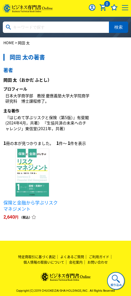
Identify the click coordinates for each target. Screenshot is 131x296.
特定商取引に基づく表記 (36, 256)
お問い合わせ (97, 262)
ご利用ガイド (99, 256)
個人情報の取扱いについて (43, 262)
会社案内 (76, 262)
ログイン (92, 7)
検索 (118, 27)
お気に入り (114, 7)
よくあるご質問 (72, 256)
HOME (8, 42)
